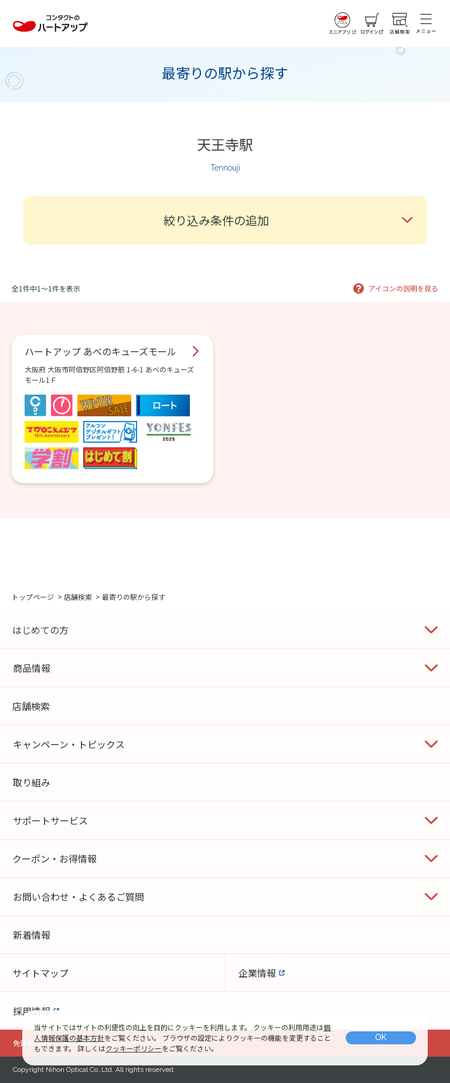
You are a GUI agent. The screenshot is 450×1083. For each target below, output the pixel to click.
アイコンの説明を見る (403, 288)
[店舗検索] (399, 23)
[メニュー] (426, 23)
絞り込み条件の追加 (216, 220)
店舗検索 (78, 597)
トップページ (33, 597)
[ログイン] (372, 23)
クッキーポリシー (133, 1048)
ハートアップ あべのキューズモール (100, 351)
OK (381, 1037)
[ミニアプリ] (342, 23)
